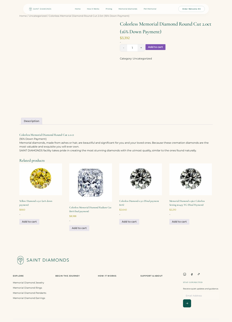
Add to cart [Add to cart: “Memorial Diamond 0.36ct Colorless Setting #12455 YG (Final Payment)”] (179, 221)
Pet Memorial (150, 9)
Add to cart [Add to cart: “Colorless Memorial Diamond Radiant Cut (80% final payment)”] (79, 228)
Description (31, 121)
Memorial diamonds (128, 9)
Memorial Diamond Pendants (29, 292)
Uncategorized (38, 15)
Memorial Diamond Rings (27, 287)
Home (78, 9)
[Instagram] (184, 274)
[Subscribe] (187, 303)
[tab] (31, 121)
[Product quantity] (132, 47)
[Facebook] (191, 274)
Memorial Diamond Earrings (29, 298)
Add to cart (155, 47)
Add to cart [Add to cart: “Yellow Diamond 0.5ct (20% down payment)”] (29, 221)
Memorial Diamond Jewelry (28, 282)
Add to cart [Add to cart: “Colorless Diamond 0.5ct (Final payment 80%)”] (129, 221)
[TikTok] (198, 274)
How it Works (93, 9)
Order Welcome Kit (191, 9)
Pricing (109, 9)
